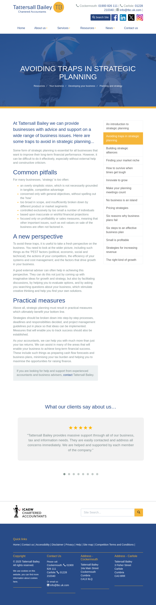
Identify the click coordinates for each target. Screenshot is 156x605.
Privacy (69, 544)
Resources (88, 28)
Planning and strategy (111, 86)
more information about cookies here (26, 578)
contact (67, 374)
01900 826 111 (108, 5)
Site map (88, 544)
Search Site (100, 17)
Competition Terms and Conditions (114, 544)
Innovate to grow (117, 180)
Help (78, 544)
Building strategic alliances (117, 150)
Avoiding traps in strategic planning (122, 138)
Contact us (131, 28)
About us (40, 28)
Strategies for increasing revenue (121, 249)
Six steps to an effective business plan (121, 230)
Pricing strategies (117, 207)
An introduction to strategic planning (117, 126)
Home (21, 28)
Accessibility (43, 544)
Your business (56, 86)
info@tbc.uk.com (130, 10)
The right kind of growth (121, 259)
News (110, 28)
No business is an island (121, 200)
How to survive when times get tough (119, 170)
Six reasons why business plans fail (122, 218)
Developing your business (81, 86)
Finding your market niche (122, 160)
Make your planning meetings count (118, 190)
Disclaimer (57, 544)
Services (63, 28)
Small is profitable (117, 240)
